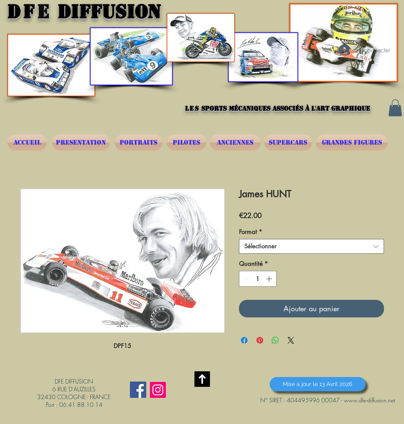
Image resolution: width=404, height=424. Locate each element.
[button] (395, 107)
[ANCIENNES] (235, 142)
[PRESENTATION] (81, 142)
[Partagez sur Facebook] (244, 340)
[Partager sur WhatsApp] (275, 340)
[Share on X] (291, 340)
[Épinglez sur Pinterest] (260, 340)
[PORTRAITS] (139, 142)
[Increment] (269, 278)
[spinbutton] (257, 278)
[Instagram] (158, 390)
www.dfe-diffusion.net (369, 400)
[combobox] (311, 246)
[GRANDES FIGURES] (352, 142)
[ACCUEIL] (27, 142)
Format (250, 232)
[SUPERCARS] (288, 142)
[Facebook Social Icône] (138, 390)
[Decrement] (245, 278)
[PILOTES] (186, 142)
